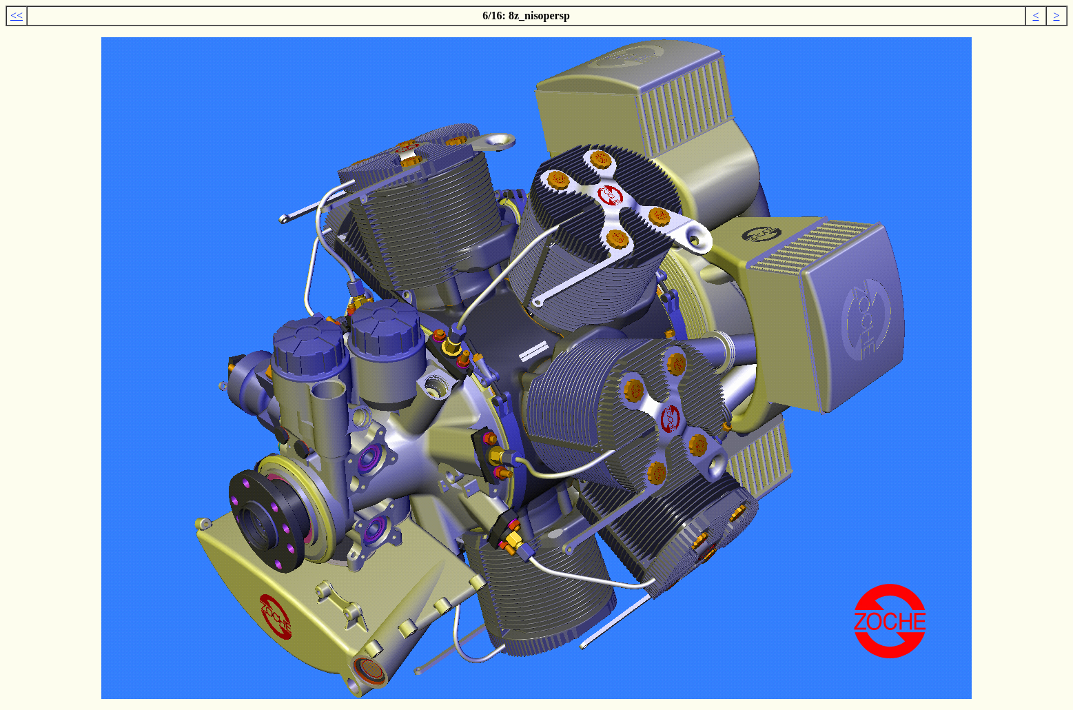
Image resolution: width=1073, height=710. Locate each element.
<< (16, 15)
